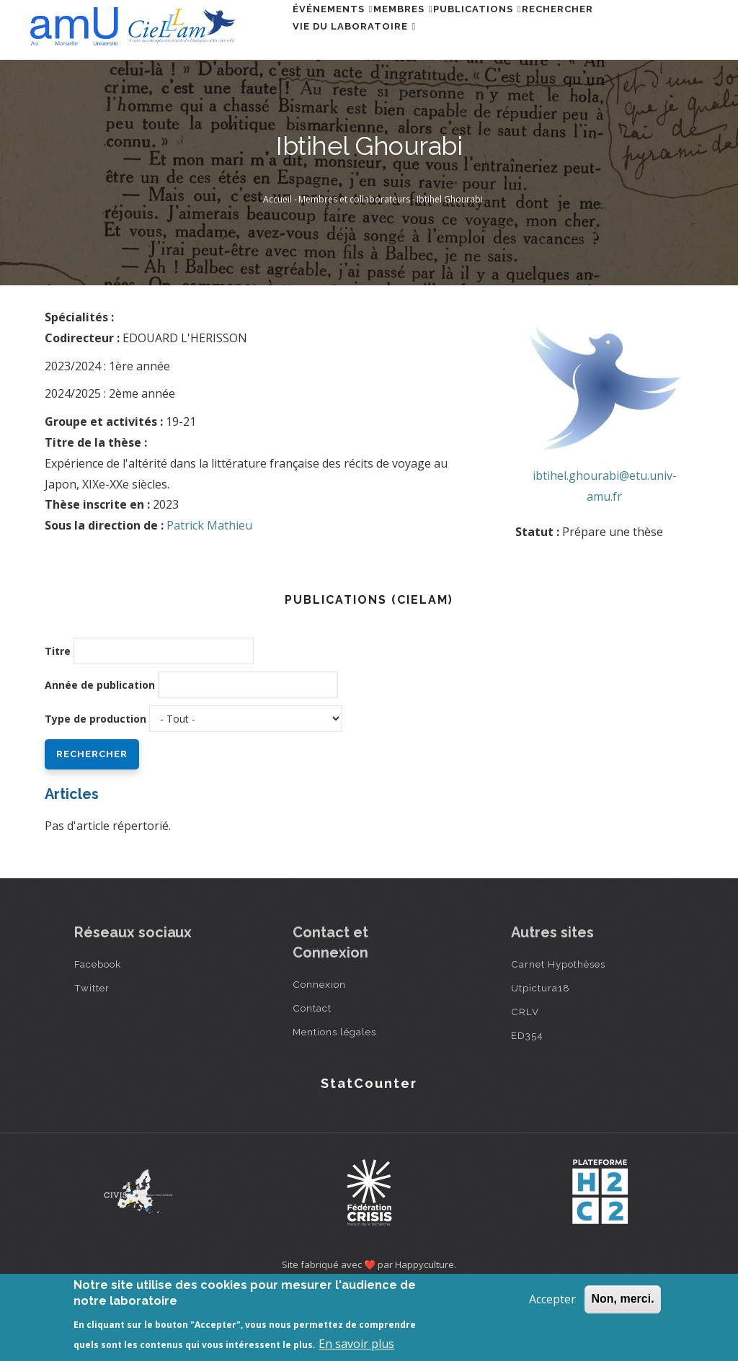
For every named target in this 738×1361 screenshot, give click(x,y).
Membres (428, 31)
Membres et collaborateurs (354, 265)
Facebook (97, 1030)
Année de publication (100, 751)
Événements (341, 31)
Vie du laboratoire (362, 94)
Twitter (92, 1054)
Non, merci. (622, 1299)
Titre (58, 717)
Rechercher (617, 31)
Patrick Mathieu (209, 591)
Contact (312, 1074)
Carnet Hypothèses (558, 1030)
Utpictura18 (540, 1054)
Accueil (277, 265)
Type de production (95, 785)
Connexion (319, 1050)
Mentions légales (334, 1098)
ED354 (527, 1101)
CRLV (525, 1078)
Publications (520, 31)
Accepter (552, 1299)
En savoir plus (356, 1344)
